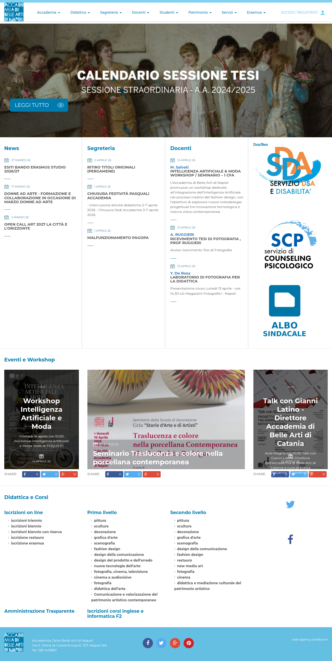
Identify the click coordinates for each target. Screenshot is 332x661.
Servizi (229, 12)
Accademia (48, 12)
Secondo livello (188, 512)
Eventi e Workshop (29, 360)
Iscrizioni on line (23, 512)
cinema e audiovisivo (112, 577)
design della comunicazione (119, 554)
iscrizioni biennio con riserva (36, 532)
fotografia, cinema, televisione (121, 571)
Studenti (168, 12)
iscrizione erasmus (27, 543)
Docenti (140, 12)
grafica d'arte (105, 537)
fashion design (107, 549)
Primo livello (102, 512)
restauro (184, 560)
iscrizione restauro (27, 537)
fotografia (103, 583)
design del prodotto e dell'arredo (123, 560)
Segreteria (111, 12)
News (11, 148)
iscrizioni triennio (26, 520)
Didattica (80, 12)
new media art (190, 566)
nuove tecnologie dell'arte (117, 566)
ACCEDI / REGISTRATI (299, 12)
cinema (183, 577)
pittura (100, 520)
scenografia (104, 543)
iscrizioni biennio (26, 526)
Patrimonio (200, 12)
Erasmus (256, 12)
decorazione (105, 532)
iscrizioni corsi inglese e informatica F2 (115, 613)
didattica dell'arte (109, 589)
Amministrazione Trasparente (39, 611)
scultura (101, 526)
